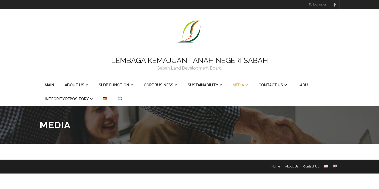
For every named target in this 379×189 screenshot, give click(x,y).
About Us (291, 166)
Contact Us (311, 166)
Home (275, 166)
